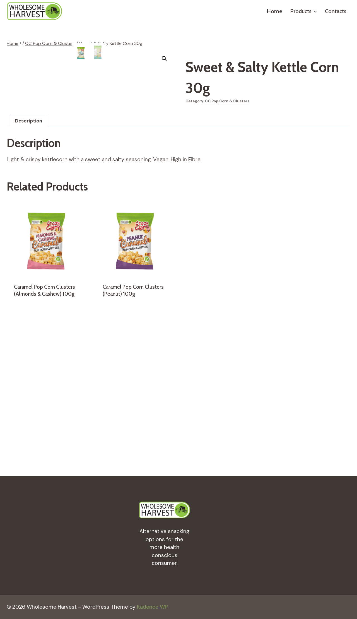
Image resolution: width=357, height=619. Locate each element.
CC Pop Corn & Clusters (227, 101)
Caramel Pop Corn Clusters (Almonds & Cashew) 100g (44, 432)
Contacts (335, 11)
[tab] (28, 262)
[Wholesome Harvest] (34, 11)
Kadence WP (152, 606)
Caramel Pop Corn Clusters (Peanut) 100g (133, 432)
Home (274, 11)
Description (28, 262)
